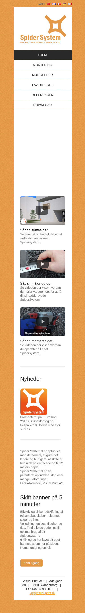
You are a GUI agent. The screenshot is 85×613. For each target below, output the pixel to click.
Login (41, 3)
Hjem (42, 55)
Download (42, 105)
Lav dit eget (42, 85)
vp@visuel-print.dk (42, 593)
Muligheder (42, 75)
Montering (42, 65)
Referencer (42, 95)
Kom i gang (31, 563)
